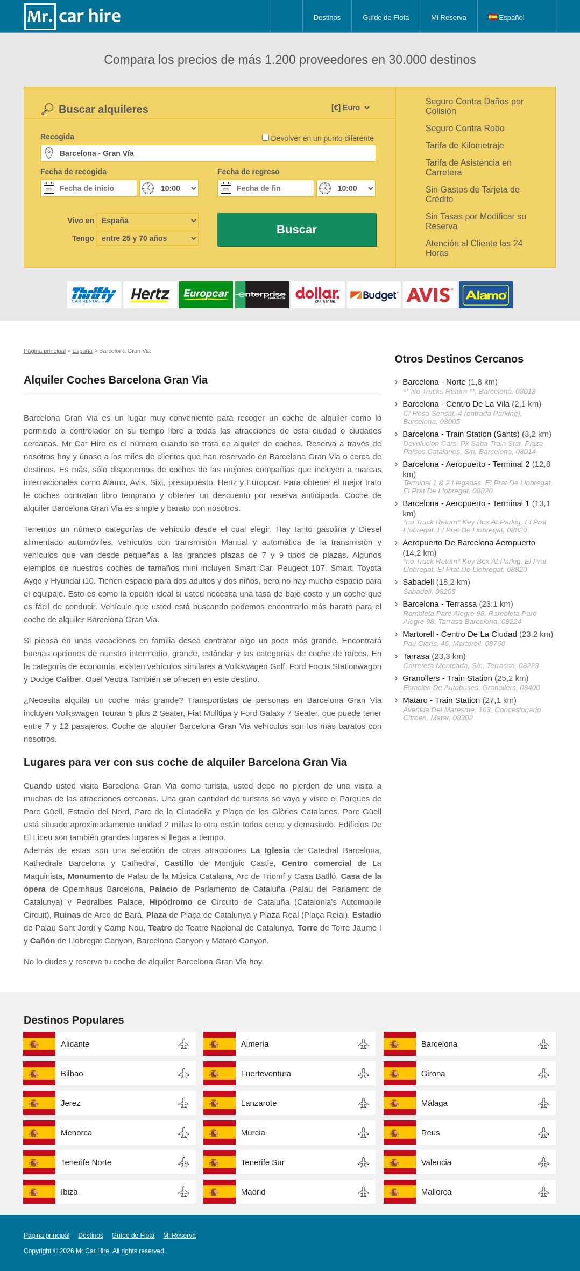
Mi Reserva (448, 17)
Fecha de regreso (248, 171)
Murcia (253, 1132)
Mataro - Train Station (441, 700)
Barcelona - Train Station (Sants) (461, 433)
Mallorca (436, 1191)
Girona (433, 1073)
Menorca (76, 1132)
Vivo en (80, 220)
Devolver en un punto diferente (322, 138)
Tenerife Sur (263, 1162)
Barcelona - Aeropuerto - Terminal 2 (466, 463)
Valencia (436, 1162)
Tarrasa (415, 656)
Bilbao (72, 1073)
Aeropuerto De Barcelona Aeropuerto (468, 542)
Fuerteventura (266, 1073)
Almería (255, 1043)
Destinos (327, 17)
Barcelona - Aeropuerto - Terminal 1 (466, 503)
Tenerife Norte (86, 1162)
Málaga (434, 1102)
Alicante (75, 1043)
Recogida (57, 136)
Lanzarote (259, 1102)
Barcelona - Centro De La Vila (456, 403)
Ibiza (69, 1191)
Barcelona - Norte (434, 381)
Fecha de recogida (73, 171)
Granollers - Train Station (447, 678)
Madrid (253, 1191)
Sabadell (418, 581)
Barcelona (439, 1043)
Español (507, 17)
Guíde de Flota (386, 17)
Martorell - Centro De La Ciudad (459, 633)
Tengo (83, 238)
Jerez (71, 1102)
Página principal (46, 1235)
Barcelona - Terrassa (439, 603)
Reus (430, 1132)
